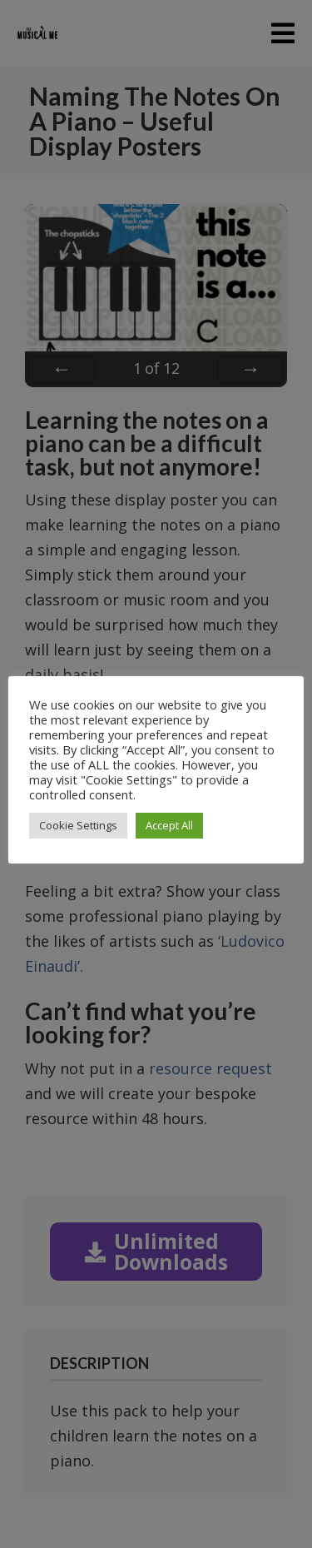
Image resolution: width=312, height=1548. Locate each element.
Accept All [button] (169, 825)
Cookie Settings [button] (78, 825)
